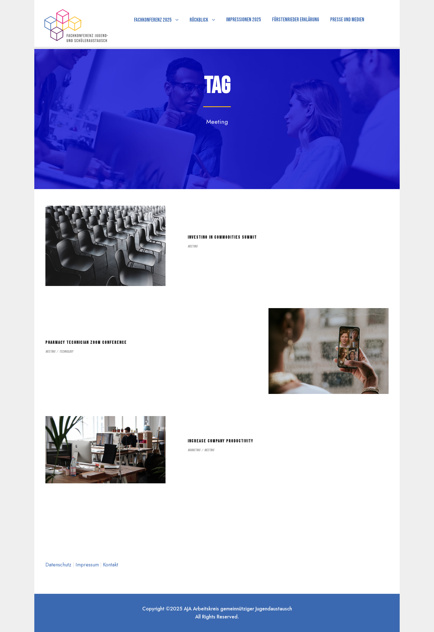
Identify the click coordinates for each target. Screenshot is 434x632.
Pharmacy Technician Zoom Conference (86, 342)
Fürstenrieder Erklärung (295, 20)
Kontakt (110, 564)
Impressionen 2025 (243, 20)
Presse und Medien (347, 20)
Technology (66, 351)
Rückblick (199, 20)
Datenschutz (59, 564)
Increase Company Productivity (220, 441)
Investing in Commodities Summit (222, 237)
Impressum (88, 564)
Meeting (192, 246)
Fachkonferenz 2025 (153, 20)
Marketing (194, 450)
